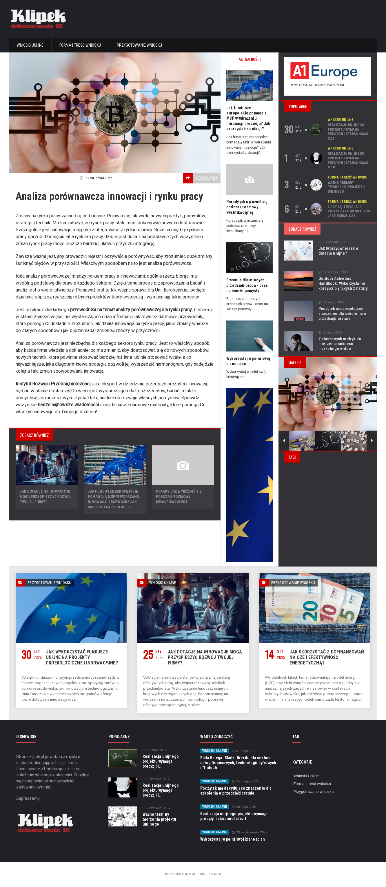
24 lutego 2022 (331, 302)
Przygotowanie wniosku (139, 45)
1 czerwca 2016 (156, 779)
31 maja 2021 (243, 751)
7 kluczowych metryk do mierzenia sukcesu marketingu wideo (339, 343)
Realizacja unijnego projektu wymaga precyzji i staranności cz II (347, 160)
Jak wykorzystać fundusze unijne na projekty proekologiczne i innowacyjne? (83, 657)
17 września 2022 (333, 272)
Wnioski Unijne (30, 45)
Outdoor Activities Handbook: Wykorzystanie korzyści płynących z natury (344, 283)
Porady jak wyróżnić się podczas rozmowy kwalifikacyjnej (178, 496)
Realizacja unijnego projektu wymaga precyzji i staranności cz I (347, 132)
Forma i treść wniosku (80, 45)
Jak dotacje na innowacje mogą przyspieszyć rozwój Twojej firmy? (45, 496)
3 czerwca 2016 (156, 808)
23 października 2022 (248, 832)
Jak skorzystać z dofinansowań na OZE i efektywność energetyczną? (325, 657)
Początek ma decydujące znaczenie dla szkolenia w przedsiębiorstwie (341, 313)
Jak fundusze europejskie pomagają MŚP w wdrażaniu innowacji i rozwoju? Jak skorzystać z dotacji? (247, 118)
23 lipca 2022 (330, 332)
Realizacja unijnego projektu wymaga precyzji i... (160, 761)
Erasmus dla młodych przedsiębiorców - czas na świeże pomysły (249, 285)
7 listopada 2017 (332, 242)
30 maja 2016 (154, 750)
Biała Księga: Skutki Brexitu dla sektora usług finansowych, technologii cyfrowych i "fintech (238, 762)
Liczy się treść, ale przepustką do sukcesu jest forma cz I (348, 211)
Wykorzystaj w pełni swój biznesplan (231, 839)
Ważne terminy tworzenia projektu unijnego (346, 187)
